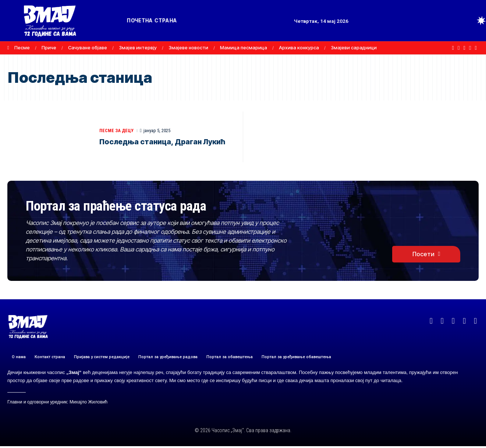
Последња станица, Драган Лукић (164, 141)
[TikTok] (476, 47)
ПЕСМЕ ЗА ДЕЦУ (117, 130)
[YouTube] (464, 47)
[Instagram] (470, 47)
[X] (458, 47)
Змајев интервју (138, 47)
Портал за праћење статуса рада (128, 207)
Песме (22, 47)
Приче (49, 47)
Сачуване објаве (87, 47)
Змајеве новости (188, 47)
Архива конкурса (299, 47)
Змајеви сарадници (354, 47)
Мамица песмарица (243, 47)
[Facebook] (453, 47)
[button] (467, 20)
